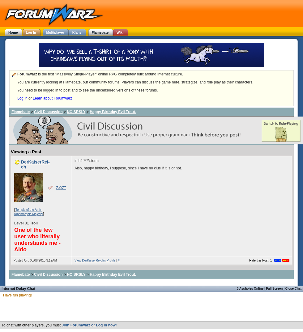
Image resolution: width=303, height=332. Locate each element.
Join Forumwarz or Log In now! (89, 325)
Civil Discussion (48, 112)
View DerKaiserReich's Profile (95, 260)
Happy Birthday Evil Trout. (113, 112)
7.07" (61, 187)
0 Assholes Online (250, 288)
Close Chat (293, 288)
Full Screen (274, 288)
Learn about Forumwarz (52, 98)
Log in (22, 98)
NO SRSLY (76, 112)
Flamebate (20, 112)
